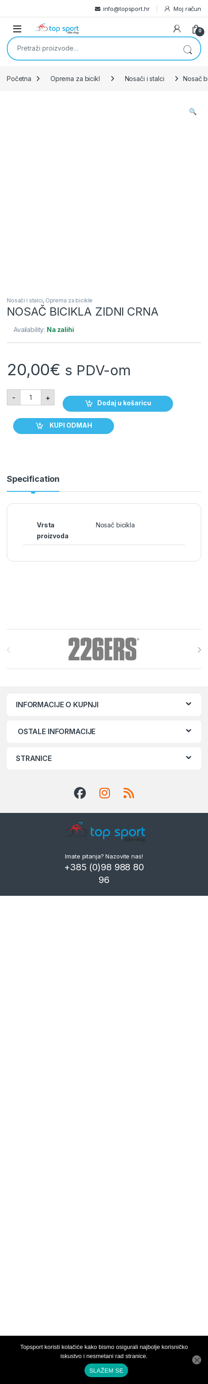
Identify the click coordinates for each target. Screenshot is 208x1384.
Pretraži (187, 48)
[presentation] (199, 650)
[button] (193, 111)
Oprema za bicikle (69, 300)
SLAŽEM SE (106, 1370)
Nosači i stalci (144, 78)
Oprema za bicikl (75, 78)
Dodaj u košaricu (124, 403)
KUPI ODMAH (70, 425)
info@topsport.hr (126, 8)
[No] (196, 1359)
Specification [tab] (33, 479)
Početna (19, 78)
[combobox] (91, 47)
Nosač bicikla (115, 525)
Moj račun (182, 9)
